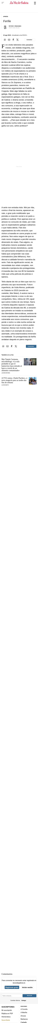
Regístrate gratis (11, 987)
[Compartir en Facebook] (13, 40)
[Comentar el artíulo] (29, 39)
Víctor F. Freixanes (15, 26)
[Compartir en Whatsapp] (5, 40)
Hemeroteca (6, 1017)
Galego (23, 1000)
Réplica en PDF (7, 1013)
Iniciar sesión (27, 987)
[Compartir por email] (9, 40)
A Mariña (24, 1012)
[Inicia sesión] (34, 3)
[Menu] (3, 3)
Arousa (23, 1016)
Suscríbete (6, 1020)
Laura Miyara (6, 373)
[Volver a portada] (19, 3)
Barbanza (24, 1019)
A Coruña (24, 1009)
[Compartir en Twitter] (17, 40)
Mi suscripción (7, 1010)
